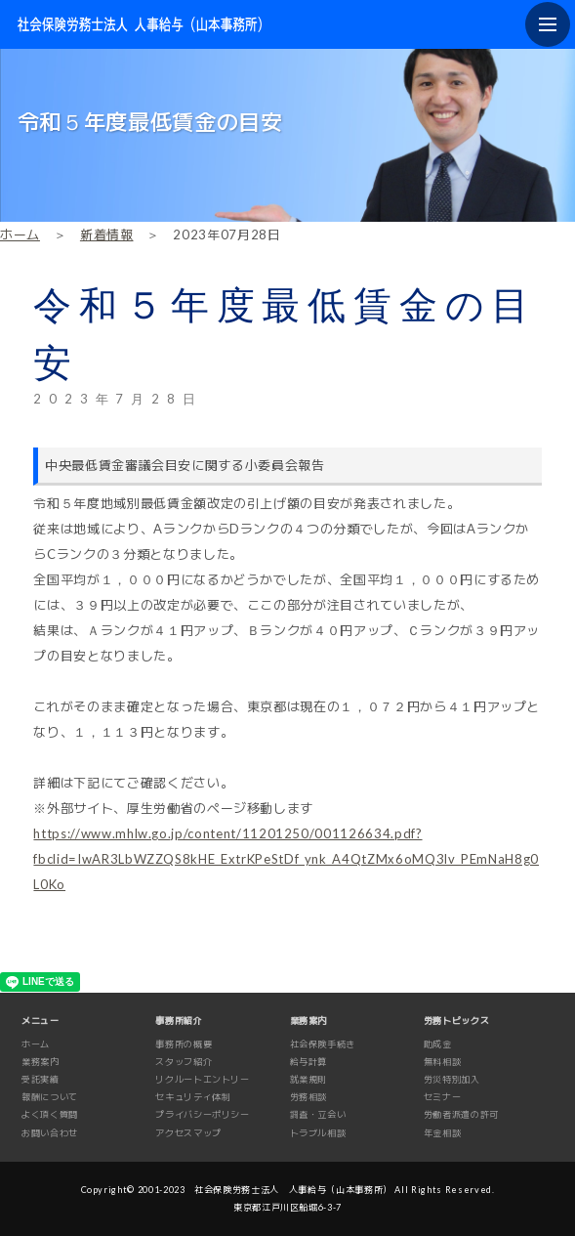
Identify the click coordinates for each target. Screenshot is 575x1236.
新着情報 (107, 234)
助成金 (438, 1044)
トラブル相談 (318, 1133)
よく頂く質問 (49, 1114)
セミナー (443, 1096)
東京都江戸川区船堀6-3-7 (287, 1207)
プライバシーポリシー (202, 1114)
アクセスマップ (188, 1133)
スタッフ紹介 (183, 1061)
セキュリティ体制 (192, 1096)
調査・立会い (318, 1114)
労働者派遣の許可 (461, 1114)
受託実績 (40, 1079)
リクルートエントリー (202, 1079)
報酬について (49, 1096)
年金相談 (443, 1133)
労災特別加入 (452, 1079)
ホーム (20, 234)
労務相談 (309, 1096)
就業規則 (309, 1079)
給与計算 (309, 1061)
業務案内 (40, 1061)
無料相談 (443, 1061)
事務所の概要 (183, 1044)
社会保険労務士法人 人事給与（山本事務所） (293, 1189)
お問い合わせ (49, 1133)
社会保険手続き (323, 1044)
